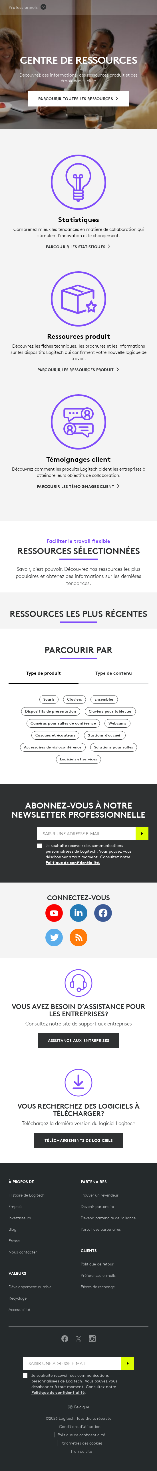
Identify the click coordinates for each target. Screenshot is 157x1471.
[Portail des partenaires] (101, 1229)
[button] (28, 21)
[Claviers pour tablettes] (110, 711)
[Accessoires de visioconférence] (53, 747)
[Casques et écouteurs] (55, 735)
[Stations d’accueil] (105, 735)
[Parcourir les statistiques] (78, 246)
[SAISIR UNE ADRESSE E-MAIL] (86, 833)
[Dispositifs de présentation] (50, 711)
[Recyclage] (18, 1298)
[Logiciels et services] (78, 759)
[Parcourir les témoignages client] (78, 486)
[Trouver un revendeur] (99, 1195)
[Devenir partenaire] (97, 1206)
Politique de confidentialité (57, 1392)
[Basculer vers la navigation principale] (150, 7)
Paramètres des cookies (81, 1443)
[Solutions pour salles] (113, 747)
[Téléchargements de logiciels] (78, 1140)
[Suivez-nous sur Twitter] (78, 1339)
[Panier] (134, 7)
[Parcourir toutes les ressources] (78, 98)
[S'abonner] (142, 833)
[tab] (43, 671)
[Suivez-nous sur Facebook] (64, 1339)
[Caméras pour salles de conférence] (63, 723)
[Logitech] (39, 7)
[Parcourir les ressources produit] (78, 369)
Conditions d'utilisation (79, 1426)
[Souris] (49, 699)
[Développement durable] (30, 1286)
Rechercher (117, 7)
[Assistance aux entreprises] (78, 1040)
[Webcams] (117, 723)
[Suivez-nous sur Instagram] (92, 1339)
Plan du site (81, 1451)
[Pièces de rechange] (98, 1286)
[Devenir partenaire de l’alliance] (108, 1217)
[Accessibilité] (19, 1309)
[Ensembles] (104, 699)
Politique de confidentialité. (73, 862)
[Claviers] (74, 699)
